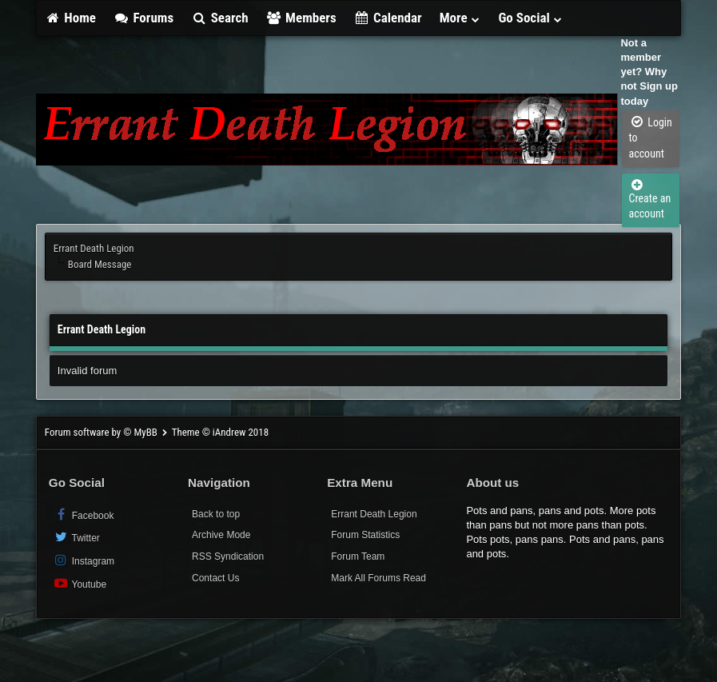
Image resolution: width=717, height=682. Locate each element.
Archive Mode (221, 534)
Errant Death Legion (94, 248)
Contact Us (215, 578)
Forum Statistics (365, 534)
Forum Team (357, 556)
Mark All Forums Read (378, 578)
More (460, 18)
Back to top (216, 514)
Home (70, 18)
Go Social (530, 18)
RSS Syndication (228, 556)
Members (301, 18)
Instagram (83, 560)
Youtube (79, 583)
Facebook (83, 514)
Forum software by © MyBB (102, 432)
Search (219, 18)
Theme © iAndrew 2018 (220, 432)
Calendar (388, 18)
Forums (143, 18)
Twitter (76, 537)
